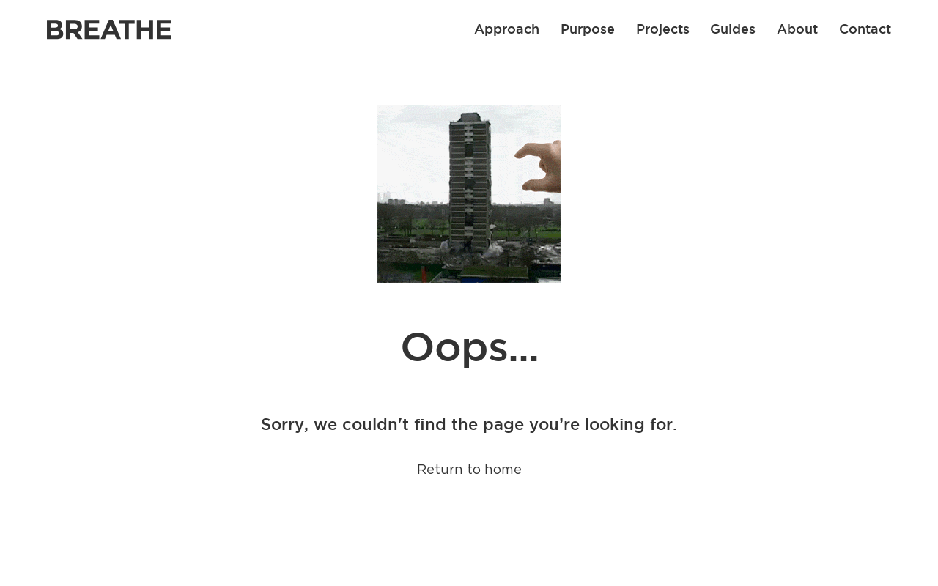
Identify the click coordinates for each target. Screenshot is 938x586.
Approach (506, 28)
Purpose (588, 28)
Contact (865, 28)
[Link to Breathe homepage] (109, 30)
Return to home (469, 470)
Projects (663, 28)
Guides (733, 28)
